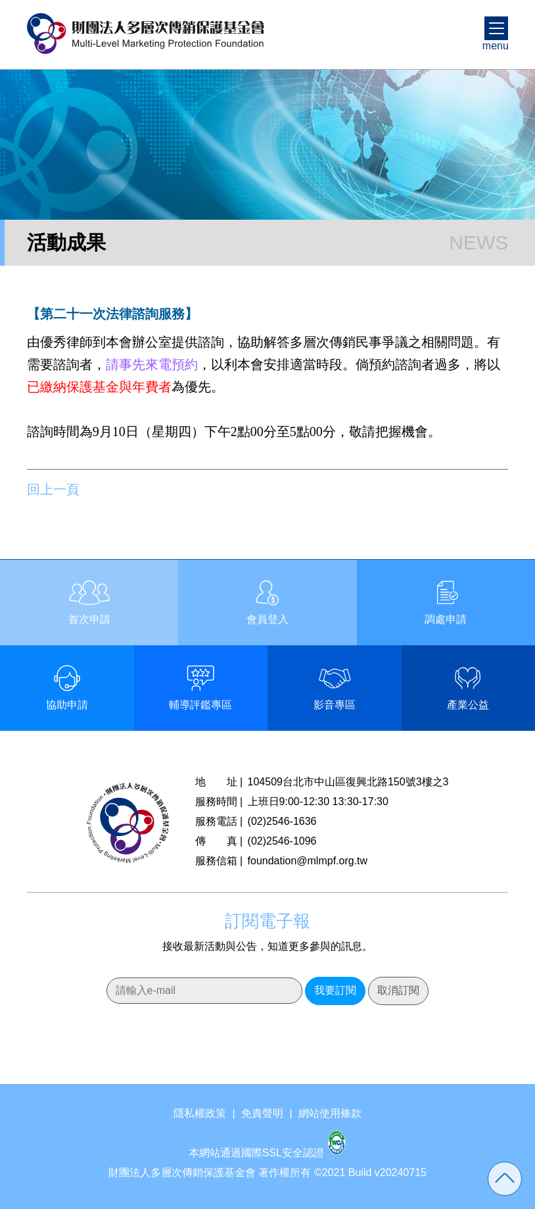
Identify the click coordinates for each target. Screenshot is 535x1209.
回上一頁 (53, 489)
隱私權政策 (200, 1113)
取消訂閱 (398, 990)
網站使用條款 (329, 1113)
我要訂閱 (335, 990)
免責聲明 (262, 1113)
